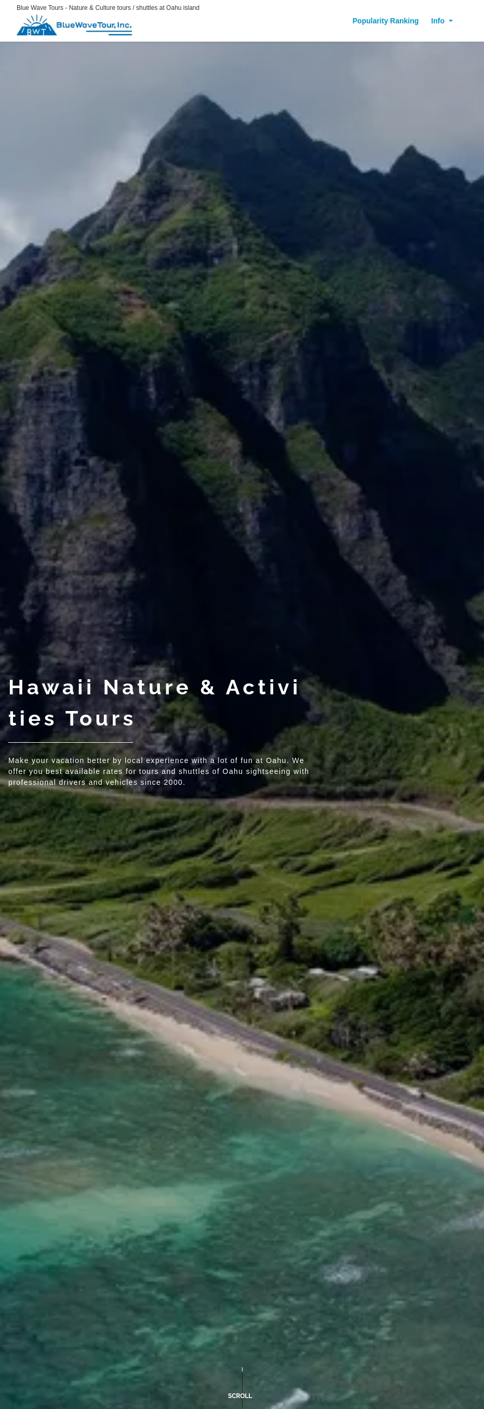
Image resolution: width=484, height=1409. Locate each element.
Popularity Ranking (386, 21)
